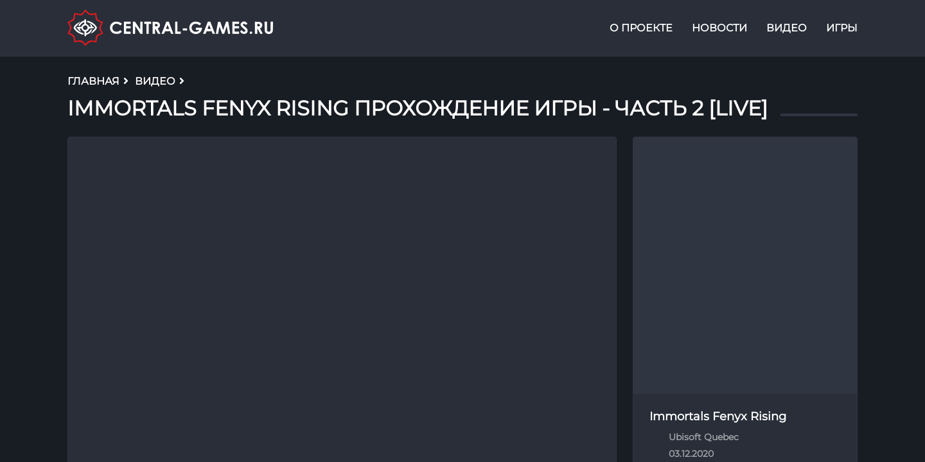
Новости (719, 28)
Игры (842, 28)
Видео (786, 28)
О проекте (641, 28)
